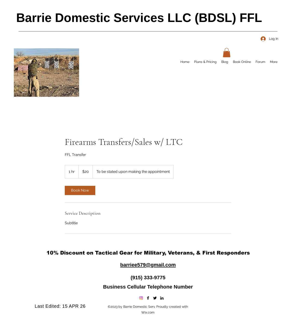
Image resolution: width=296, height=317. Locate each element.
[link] (80, 190)
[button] (227, 52)
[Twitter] (155, 298)
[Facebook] (148, 298)
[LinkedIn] (162, 298)
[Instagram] (141, 298)
